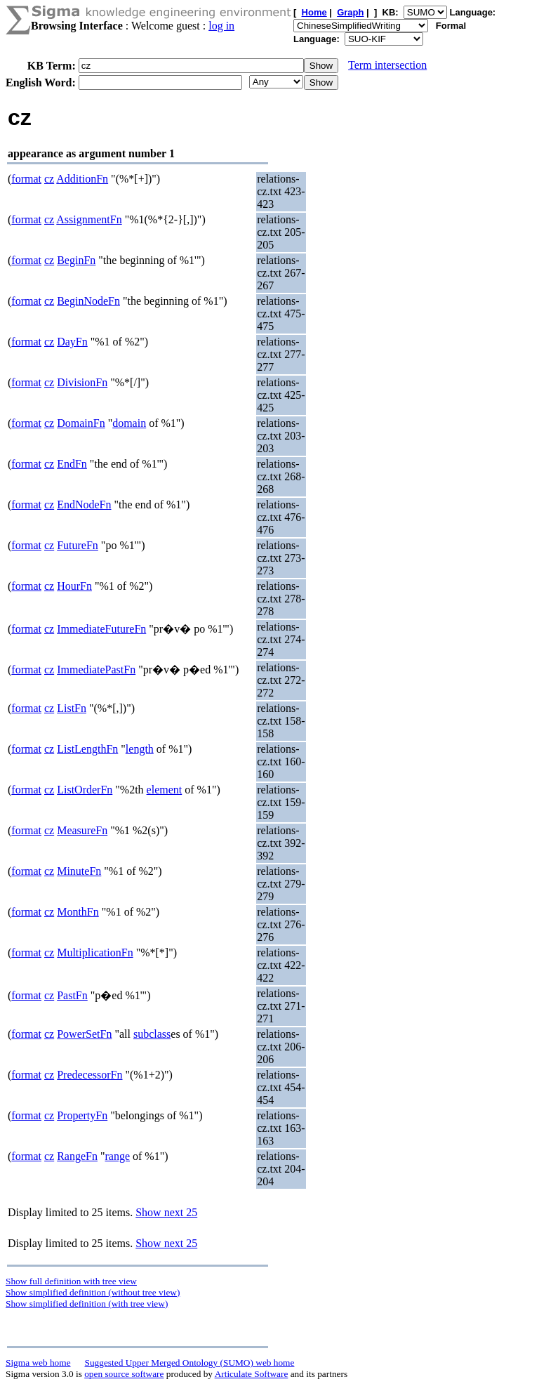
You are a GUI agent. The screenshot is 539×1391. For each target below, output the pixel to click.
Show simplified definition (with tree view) (87, 1303)
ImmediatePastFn (96, 669)
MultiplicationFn (95, 952)
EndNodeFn (84, 504)
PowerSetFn (84, 1034)
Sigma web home (38, 1362)
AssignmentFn (88, 219)
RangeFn (77, 1156)
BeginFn (76, 260)
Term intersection (387, 65)
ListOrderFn (84, 790)
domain (129, 423)
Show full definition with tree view (71, 1281)
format (26, 179)
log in (221, 26)
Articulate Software (251, 1374)
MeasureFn (82, 830)
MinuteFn (79, 871)
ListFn (71, 708)
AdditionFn (82, 179)
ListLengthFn (87, 749)
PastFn (72, 995)
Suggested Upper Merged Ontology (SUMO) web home (190, 1362)
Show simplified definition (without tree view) (93, 1292)
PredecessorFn (89, 1075)
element (164, 790)
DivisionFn (82, 382)
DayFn (72, 342)
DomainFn (81, 423)
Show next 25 (166, 1212)
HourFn (74, 586)
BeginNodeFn (88, 301)
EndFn (72, 464)
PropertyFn (82, 1115)
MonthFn (78, 912)
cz (49, 179)
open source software (124, 1374)
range (118, 1156)
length (140, 749)
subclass (152, 1034)
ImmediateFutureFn (101, 629)
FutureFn (77, 545)
